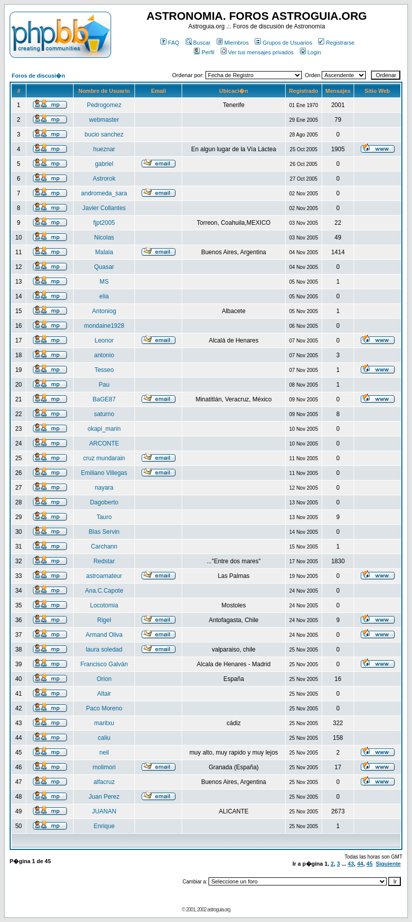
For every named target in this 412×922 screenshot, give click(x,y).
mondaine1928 (104, 325)
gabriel (104, 163)
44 (360, 864)
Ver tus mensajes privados (257, 52)
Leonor (103, 340)
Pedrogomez (104, 105)
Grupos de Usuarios (283, 43)
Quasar (104, 266)
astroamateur (104, 575)
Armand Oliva (104, 634)
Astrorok (104, 178)
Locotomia (104, 605)
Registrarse (336, 43)
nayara (104, 487)
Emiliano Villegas (104, 472)
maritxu (104, 723)
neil (104, 752)
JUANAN (104, 811)
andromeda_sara (104, 193)
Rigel (104, 620)
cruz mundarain (104, 458)
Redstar (104, 561)
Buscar (198, 43)
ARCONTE (104, 443)
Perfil (204, 52)
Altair (104, 693)
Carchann (104, 546)
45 (369, 864)
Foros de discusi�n (38, 76)
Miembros (233, 43)
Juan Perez (104, 796)
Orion (104, 678)
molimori (104, 767)
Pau (104, 384)
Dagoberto (104, 502)
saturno (104, 414)
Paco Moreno (104, 708)
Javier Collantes (103, 208)
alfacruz (104, 782)
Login (310, 52)
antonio (104, 355)
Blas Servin (104, 531)
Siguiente (388, 864)
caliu (104, 737)
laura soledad (104, 649)
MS (104, 281)
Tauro (104, 517)
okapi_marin (103, 428)
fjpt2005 (104, 222)
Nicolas (104, 237)
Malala (104, 252)
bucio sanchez (104, 134)
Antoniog (104, 311)
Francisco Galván (103, 664)
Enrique (103, 826)
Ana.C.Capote (104, 590)
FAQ (169, 43)
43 (351, 864)
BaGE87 (103, 399)
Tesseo (104, 369)
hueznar (104, 149)
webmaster (104, 119)
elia (104, 296)
